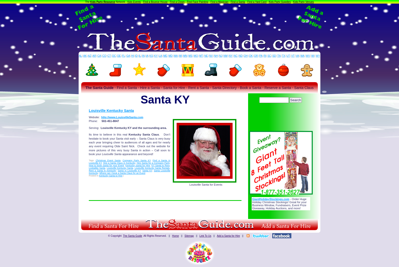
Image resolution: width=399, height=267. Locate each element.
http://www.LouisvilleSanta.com (122, 117)
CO (104, 55)
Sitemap (189, 235)
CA (99, 55)
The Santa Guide (132, 235)
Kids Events (134, 2)
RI (265, 55)
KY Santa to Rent (160, 165)
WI (312, 55)
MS (190, 55)
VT (293, 55)
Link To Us (205, 235)
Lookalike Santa (97, 168)
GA (128, 55)
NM (226, 55)
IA (147, 55)
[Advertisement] (199, 17)
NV (211, 55)
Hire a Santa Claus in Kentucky (119, 163)
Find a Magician (219, 2)
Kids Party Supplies (280, 2)
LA (160, 55)
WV (308, 55)
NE (206, 55)
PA (261, 55)
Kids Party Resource (102, 2)
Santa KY (147, 170)
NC (235, 55)
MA (176, 55)
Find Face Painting (197, 2)
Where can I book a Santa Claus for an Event (122, 173)
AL (80, 55)
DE (119, 55)
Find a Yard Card (256, 2)
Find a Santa (238, 2)
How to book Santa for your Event (106, 165)
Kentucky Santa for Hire (137, 165)
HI (132, 55)
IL (140, 55)
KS (151, 55)
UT (288, 55)
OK (251, 55)
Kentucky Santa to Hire (110, 175)
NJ (220, 55)
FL (123, 55)
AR (94, 55)
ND (241, 55)
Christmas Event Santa (108, 160)
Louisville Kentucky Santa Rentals (152, 168)
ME (165, 55)
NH (216, 55)
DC (114, 55)
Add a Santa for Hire (228, 235)
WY (318, 55)
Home (175, 235)
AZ (89, 55)
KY (156, 55)
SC (269, 55)
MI (180, 55)
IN (143, 55)
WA (303, 55)
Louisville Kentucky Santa (111, 111)
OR (256, 55)
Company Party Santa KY (137, 160)
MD (171, 55)
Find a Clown (177, 2)
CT (109, 55)
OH (246, 55)
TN (279, 55)
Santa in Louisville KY (129, 170)
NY (230, 55)
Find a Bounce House (155, 2)
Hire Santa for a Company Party (153, 163)
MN (185, 55)
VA (297, 55)
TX (283, 55)
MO (196, 55)
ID (136, 55)
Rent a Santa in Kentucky (102, 170)
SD (274, 55)
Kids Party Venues (303, 2)
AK (85, 55)
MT (201, 55)
